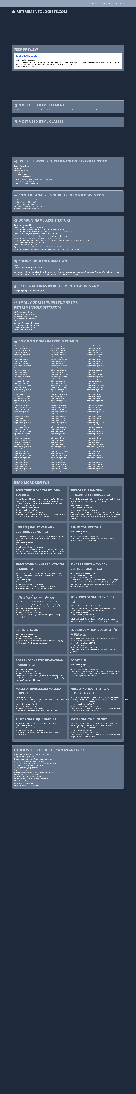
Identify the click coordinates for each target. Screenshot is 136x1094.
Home (94, 3)
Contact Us (120, 3)
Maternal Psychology (88, 719)
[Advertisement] (40, 28)
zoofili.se (78, 660)
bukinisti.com (27, 630)
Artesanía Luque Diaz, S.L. (37, 719)
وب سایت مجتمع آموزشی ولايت (35, 597)
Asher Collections (85, 527)
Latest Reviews (106, 3)
